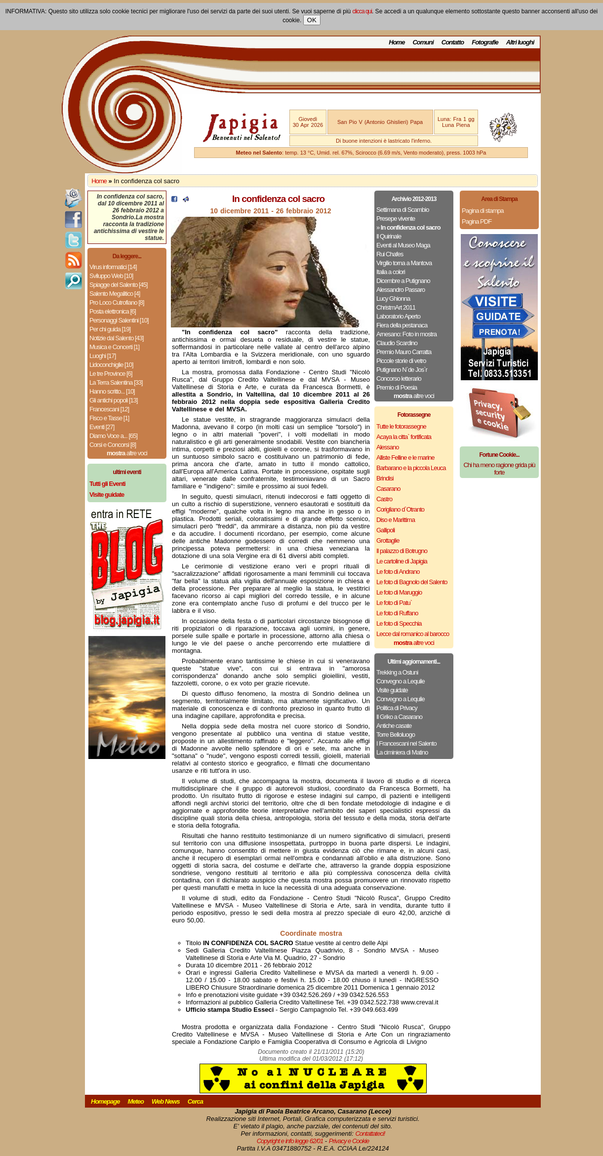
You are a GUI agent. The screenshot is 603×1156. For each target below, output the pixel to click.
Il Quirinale (388, 236)
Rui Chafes (389, 254)
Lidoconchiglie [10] (111, 364)
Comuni (422, 42)
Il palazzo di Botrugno (401, 551)
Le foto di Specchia (399, 623)
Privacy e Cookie (349, 1141)
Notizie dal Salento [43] (116, 338)
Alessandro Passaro (400, 289)
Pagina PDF (476, 221)
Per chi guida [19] (109, 329)
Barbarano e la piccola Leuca (410, 468)
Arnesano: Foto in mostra (406, 334)
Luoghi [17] (102, 355)
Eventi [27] (101, 427)
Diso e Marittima (395, 519)
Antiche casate (393, 725)
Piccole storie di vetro (401, 360)
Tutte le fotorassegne (401, 426)
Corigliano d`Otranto (400, 509)
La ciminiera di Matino (402, 752)
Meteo (135, 1101)
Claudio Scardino (396, 343)
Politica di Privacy (396, 708)
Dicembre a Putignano (403, 280)
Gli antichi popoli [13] (113, 400)
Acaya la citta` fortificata (403, 436)
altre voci (127, 453)
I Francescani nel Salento (406, 743)
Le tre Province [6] (110, 373)
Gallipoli (385, 530)
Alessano (387, 447)
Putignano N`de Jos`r (401, 369)
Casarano (388, 488)
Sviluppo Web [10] (111, 275)
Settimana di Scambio (402, 209)
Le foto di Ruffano (397, 613)
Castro (384, 499)
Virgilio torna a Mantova (404, 263)
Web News (166, 1101)
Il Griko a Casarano (399, 716)
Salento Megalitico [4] (114, 293)
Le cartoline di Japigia (401, 561)
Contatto (453, 42)
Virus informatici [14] (113, 267)
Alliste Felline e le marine (405, 457)
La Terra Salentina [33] (116, 382)
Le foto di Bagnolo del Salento (411, 582)
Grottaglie (387, 540)
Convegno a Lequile (400, 681)
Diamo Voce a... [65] (113, 435)
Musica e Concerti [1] (114, 347)
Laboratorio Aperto (398, 316)
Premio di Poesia (396, 387)
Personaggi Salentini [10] (119, 320)
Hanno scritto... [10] (112, 391)
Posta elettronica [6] (112, 311)
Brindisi (385, 478)
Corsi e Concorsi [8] (112, 444)
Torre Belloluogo (395, 734)
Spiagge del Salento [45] (118, 284)
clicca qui (362, 11)
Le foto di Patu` (394, 602)
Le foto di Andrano (398, 571)
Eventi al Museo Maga (403, 245)
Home (396, 42)
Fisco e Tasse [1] (109, 418)
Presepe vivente (395, 218)
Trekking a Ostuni (397, 672)
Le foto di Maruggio (399, 592)
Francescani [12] (109, 409)
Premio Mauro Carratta (403, 352)
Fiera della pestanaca (401, 325)
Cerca (195, 1101)
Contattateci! (370, 1133)
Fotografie (485, 42)
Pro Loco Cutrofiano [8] (116, 302)
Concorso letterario (398, 378)
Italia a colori (390, 272)
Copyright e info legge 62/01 (290, 1141)
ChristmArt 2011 (395, 307)
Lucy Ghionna (393, 298)
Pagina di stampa (482, 210)
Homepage (105, 1101)
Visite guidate (392, 690)
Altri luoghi (520, 42)
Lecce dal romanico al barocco (412, 634)
